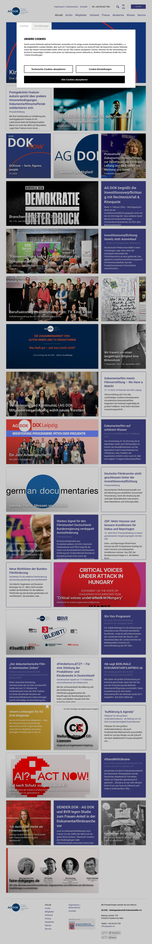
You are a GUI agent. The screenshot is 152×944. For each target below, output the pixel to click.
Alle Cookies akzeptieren (74, 79)
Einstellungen (41, 26)
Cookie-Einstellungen (100, 69)
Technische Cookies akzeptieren (48, 69)
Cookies (24, 26)
